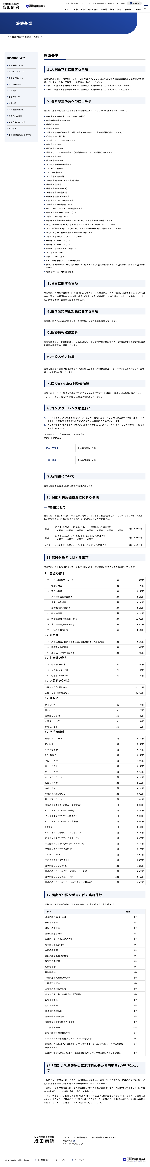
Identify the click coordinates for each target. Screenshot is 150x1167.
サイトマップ (91, 1160)
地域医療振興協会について (20, 142)
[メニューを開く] (146, 6)
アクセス (12, 135)
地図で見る (68, 1140)
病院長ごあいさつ (16, 79)
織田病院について (16, 66)
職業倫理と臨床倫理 (17, 128)
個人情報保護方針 (46, 1160)
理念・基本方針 (15, 86)
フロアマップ (14, 100)
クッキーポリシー (69, 1160)
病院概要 (12, 93)
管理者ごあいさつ (16, 72)
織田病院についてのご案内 (26, 36)
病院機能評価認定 (16, 114)
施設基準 (12, 107)
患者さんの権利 (15, 121)
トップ (8, 36)
